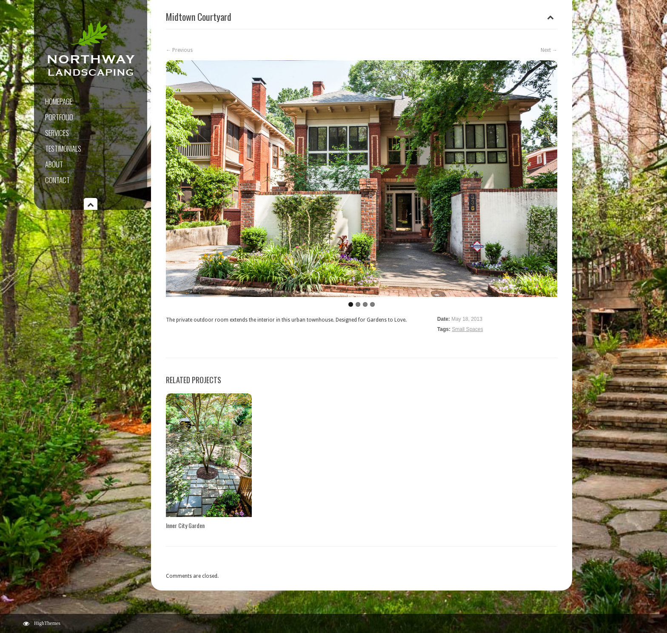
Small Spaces (467, 329)
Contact (57, 180)
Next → (549, 50)
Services (57, 132)
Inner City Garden (185, 525)
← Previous (179, 50)
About (54, 164)
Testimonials (63, 148)
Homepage (58, 101)
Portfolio (59, 117)
